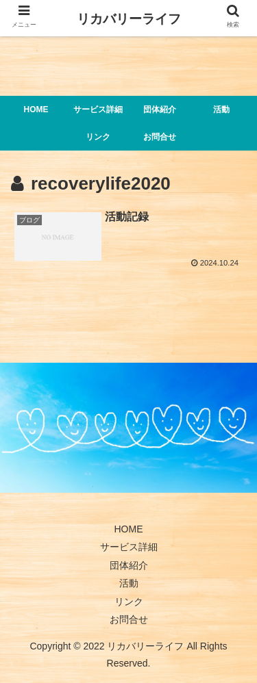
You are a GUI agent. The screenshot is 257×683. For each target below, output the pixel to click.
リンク (128, 601)
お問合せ (129, 619)
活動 (128, 583)
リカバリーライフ (129, 19)
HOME (128, 529)
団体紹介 (129, 565)
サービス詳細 (129, 547)
